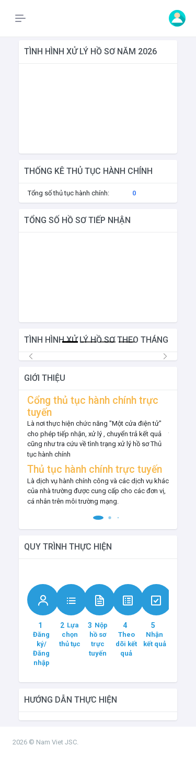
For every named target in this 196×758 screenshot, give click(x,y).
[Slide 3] (108, 342)
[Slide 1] (70, 342)
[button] (98, 518)
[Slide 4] (126, 342)
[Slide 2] (89, 342)
